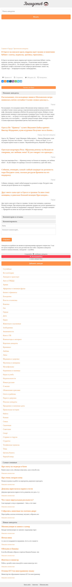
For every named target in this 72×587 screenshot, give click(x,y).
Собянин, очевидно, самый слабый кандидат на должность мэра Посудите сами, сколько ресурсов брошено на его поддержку (27, 172)
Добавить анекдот (36, 263)
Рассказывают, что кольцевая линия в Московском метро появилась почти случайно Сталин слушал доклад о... (26, 98)
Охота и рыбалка (9, 394)
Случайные (7, 269)
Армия (5, 285)
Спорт (5, 433)
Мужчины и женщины (11, 363)
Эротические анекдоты (21, 48)
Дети (5, 316)
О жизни (6, 386)
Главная (3, 48)
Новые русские (8, 382)
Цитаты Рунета (8, 453)
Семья (5, 421)
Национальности (9, 378)
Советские (7, 429)
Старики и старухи (10, 437)
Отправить (6, 239)
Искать (36, 17)
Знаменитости (8, 331)
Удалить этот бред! (28, 87)
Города (10, 48)
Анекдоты (35, 584)
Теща (5, 449)
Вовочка (6, 304)
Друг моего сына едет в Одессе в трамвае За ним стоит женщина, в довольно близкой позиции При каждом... (25, 193)
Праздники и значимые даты (14, 406)
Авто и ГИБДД (8, 281)
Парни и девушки (9, 398)
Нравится (7, 77)
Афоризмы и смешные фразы (14, 289)
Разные (5, 417)
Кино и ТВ (7, 335)
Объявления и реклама (11, 390)
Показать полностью (8, 473)
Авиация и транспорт (11, 277)
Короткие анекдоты (10, 343)
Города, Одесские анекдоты (46, 135)
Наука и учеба (8, 375)
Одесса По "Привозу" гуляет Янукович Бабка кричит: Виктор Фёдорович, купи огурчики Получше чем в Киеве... (27, 128)
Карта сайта (27, 584)
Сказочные (7, 425)
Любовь (6, 351)
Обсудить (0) (30, 77)
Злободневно (8, 328)
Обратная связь (44, 584)
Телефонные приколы (11, 445)
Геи (4, 308)
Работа (5, 414)
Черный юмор (8, 457)
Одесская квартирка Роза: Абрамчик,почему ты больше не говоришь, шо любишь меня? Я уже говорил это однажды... (27, 151)
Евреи (5, 320)
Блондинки (7, 296)
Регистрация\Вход (36, 256)
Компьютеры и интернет (12, 339)
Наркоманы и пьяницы (11, 371)
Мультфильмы (8, 367)
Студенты (6, 441)
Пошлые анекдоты (10, 402)
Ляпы (5, 355)
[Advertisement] (36, 33)
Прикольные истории (11, 410)
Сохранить (18, 77)
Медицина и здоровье (11, 359)
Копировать (42, 77)
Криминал (7, 347)
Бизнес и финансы (10, 292)
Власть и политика (10, 300)
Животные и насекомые (12, 324)
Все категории (8, 273)
